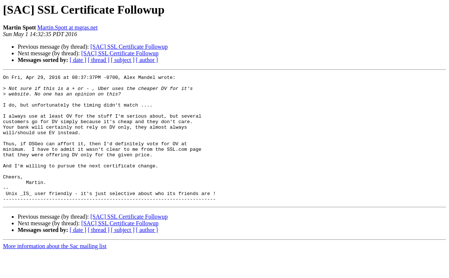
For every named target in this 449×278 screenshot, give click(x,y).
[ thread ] (98, 60)
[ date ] (78, 60)
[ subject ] (123, 60)
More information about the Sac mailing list (55, 271)
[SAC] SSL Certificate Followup (129, 47)
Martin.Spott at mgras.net (67, 27)
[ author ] (147, 60)
